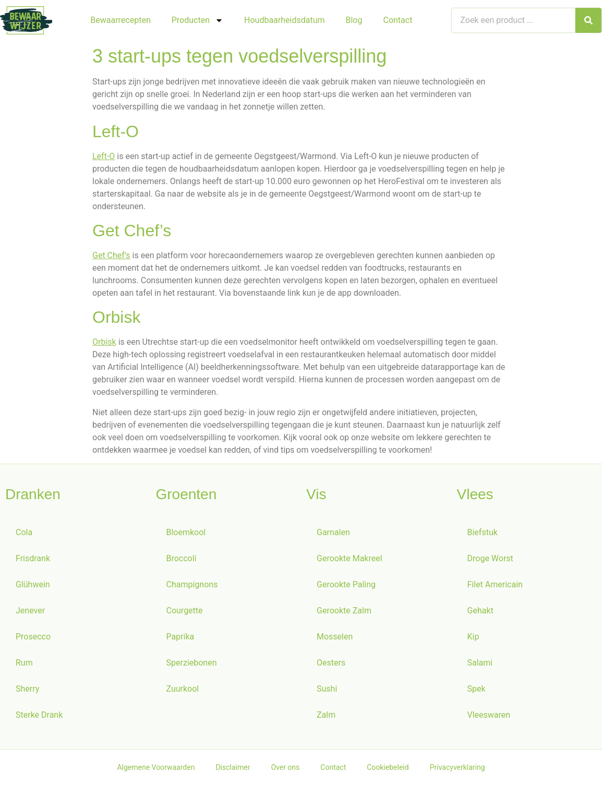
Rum (24, 663)
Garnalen (333, 532)
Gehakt (480, 610)
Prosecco (33, 637)
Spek (476, 689)
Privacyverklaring (457, 767)
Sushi (327, 689)
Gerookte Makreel (349, 558)
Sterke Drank (39, 715)
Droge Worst (490, 558)
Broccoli (181, 558)
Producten (197, 20)
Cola (24, 532)
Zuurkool (182, 689)
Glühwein (33, 584)
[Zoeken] (588, 20)
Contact (397, 20)
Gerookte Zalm (344, 610)
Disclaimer (232, 767)
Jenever (30, 610)
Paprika (180, 637)
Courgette (184, 610)
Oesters (331, 663)
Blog (354, 20)
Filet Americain (495, 584)
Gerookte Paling (346, 584)
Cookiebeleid (387, 767)
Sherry (27, 689)
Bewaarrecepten (120, 20)
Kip (473, 637)
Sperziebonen (191, 663)
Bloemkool (186, 532)
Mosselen (335, 637)
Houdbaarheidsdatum (284, 20)
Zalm (326, 715)
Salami (480, 663)
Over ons (285, 767)
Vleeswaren (489, 715)
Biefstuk (482, 532)
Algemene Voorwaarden (156, 767)
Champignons (192, 584)
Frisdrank (33, 558)
